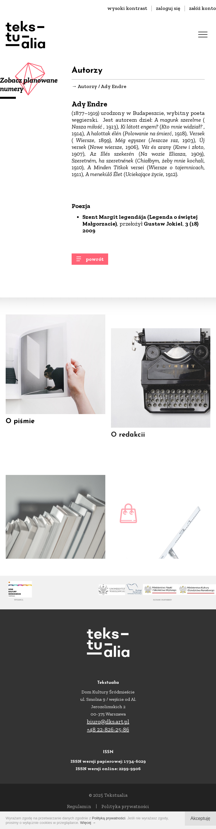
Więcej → (88, 823)
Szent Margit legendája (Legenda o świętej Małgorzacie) (140, 220)
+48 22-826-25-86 (108, 729)
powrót (95, 262)
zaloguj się (168, 8)
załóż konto (202, 8)
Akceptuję (200, 818)
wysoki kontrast (127, 8)
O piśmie (20, 426)
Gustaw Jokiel (163, 223)
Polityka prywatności (125, 806)
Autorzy (87, 86)
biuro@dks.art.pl (108, 721)
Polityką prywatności (108, 818)
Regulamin (79, 806)
